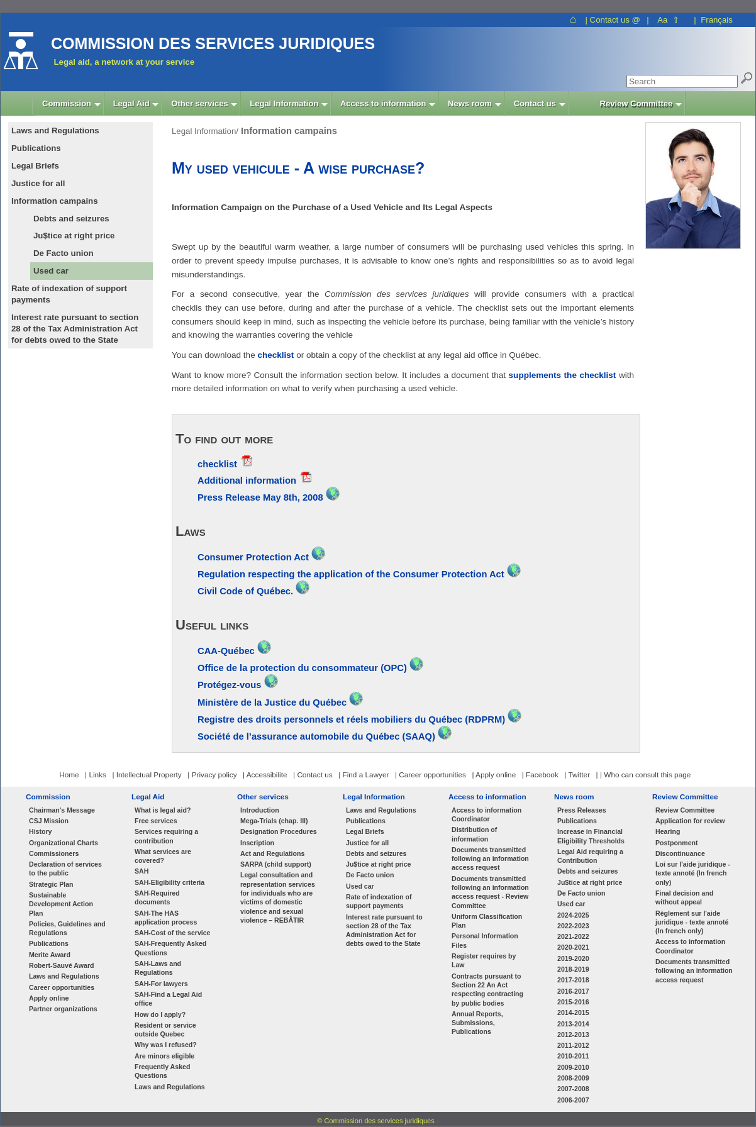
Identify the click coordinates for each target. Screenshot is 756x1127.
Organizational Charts (63, 843)
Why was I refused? (166, 1044)
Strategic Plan (51, 884)
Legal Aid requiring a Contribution (590, 856)
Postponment (676, 843)
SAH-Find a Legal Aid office (168, 999)
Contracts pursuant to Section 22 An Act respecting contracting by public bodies (487, 989)
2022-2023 (573, 926)
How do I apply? (160, 1014)
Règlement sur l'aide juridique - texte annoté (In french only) (691, 922)
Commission (48, 796)
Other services (263, 796)
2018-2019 (573, 969)
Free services (156, 820)
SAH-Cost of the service (173, 932)
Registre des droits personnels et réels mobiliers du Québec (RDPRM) (351, 719)
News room (574, 796)
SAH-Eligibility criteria (169, 882)
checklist (276, 355)
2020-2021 (573, 947)
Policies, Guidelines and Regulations (67, 928)
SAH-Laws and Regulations (158, 968)
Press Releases (581, 810)
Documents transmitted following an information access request (490, 859)
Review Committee (685, 796)
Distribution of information (474, 834)
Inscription (257, 843)
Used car (51, 270)
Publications (49, 943)
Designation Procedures (278, 831)
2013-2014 (573, 1024)
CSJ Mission (49, 820)
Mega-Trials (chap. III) (274, 820)
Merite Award (49, 954)
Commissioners (54, 853)
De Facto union (63, 253)
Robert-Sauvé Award (61, 965)
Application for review (690, 820)
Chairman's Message (62, 810)
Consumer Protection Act (254, 557)
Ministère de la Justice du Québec (273, 702)
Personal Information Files (485, 940)
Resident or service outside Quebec (165, 1029)
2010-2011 (573, 1056)
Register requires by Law (484, 960)
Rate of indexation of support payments (379, 901)
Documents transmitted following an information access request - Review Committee (490, 892)
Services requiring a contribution (166, 836)
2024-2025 (573, 915)
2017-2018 (573, 980)
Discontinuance (680, 853)
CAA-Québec (227, 651)
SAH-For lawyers (161, 983)
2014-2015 (573, 1012)
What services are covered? (163, 856)
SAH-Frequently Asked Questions (170, 948)
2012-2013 (573, 1034)
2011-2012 (573, 1045)
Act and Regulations (272, 853)
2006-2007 (573, 1100)
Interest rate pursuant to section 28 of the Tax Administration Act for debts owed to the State (384, 930)
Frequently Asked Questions (162, 1071)
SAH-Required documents (157, 897)
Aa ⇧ (668, 20)
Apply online (49, 998)
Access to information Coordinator (486, 814)
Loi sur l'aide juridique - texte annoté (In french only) (692, 873)
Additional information (246, 480)
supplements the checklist (562, 375)
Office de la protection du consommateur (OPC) (303, 668)
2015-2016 (573, 1002)
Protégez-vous (229, 685)
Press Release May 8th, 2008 (260, 497)
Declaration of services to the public (65, 868)
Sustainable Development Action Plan (61, 904)
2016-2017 (573, 991)
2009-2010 (573, 1067)
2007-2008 (573, 1088)
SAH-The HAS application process (166, 917)
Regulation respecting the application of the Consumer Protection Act (352, 574)
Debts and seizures (71, 218)
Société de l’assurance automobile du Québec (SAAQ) (316, 736)
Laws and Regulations (64, 976)
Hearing (667, 831)
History (40, 831)
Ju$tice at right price (73, 235)
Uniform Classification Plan (487, 921)
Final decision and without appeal (684, 897)
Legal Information (374, 796)
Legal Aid (148, 796)
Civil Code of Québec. (246, 591)
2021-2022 (573, 936)
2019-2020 (573, 958)
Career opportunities (61, 987)
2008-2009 (573, 1078)
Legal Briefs (365, 831)
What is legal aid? (163, 810)
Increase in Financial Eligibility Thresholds (591, 836)
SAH (141, 871)
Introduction (259, 810)
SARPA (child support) (275, 864)
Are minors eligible (164, 1056)
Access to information (487, 796)
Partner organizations (63, 1009)
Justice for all (367, 843)
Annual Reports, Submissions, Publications (477, 1023)
